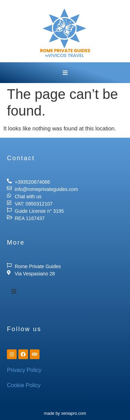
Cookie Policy (24, 385)
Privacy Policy (24, 370)
